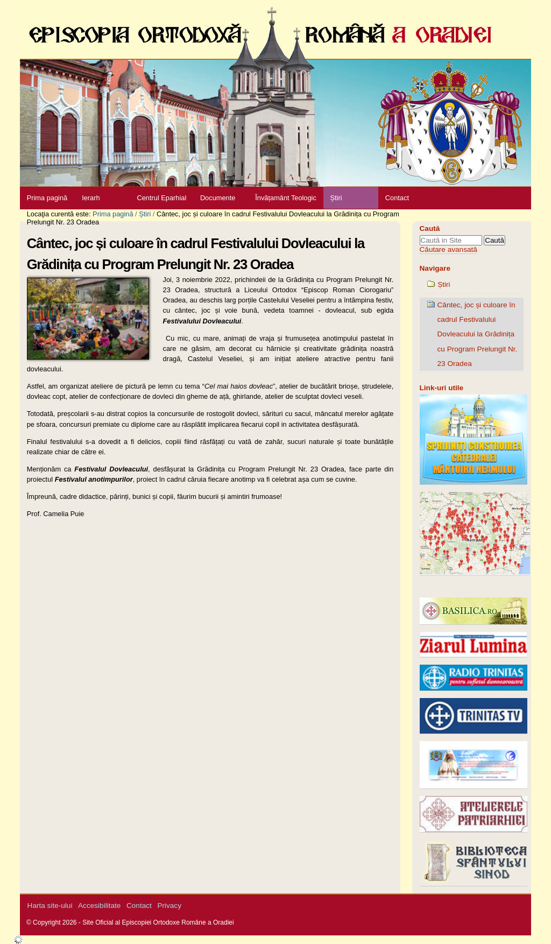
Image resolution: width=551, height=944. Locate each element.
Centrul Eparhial (162, 198)
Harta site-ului (50, 905)
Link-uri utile (442, 388)
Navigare (435, 268)
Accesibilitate (99, 905)
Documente (217, 198)
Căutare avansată (448, 249)
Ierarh (91, 198)
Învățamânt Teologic (285, 198)
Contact (397, 198)
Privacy (169, 905)
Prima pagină (47, 198)
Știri (336, 198)
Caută (430, 228)
